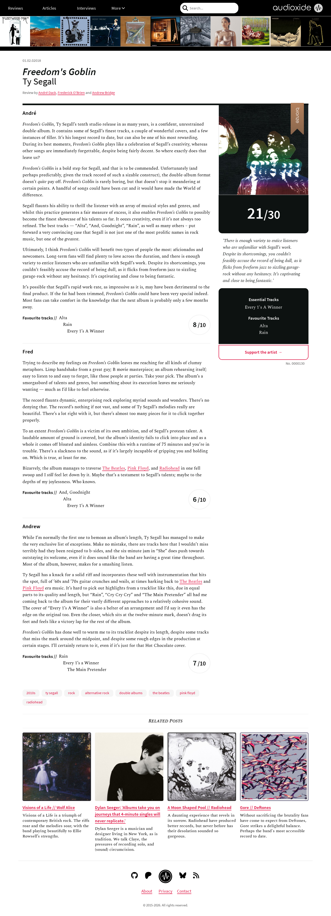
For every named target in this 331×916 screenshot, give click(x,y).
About (146, 891)
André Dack (47, 92)
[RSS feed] (196, 876)
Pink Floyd (138, 468)
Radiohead (169, 468)
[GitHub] (134, 876)
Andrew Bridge (103, 92)
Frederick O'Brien (71, 92)
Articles (49, 8)
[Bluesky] (182, 876)
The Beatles (113, 468)
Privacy (165, 891)
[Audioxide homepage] (165, 876)
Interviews (86, 8)
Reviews (15, 8)
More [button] (118, 8)
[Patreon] (148, 876)
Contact (184, 891)
